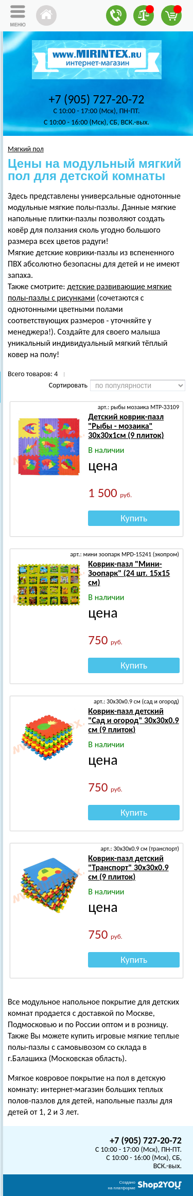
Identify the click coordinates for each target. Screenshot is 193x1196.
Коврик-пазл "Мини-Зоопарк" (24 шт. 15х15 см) (129, 573)
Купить (133, 518)
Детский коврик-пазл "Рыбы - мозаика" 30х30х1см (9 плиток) (126, 426)
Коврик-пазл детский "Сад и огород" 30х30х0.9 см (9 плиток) (133, 720)
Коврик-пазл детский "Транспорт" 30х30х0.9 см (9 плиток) (128, 867)
